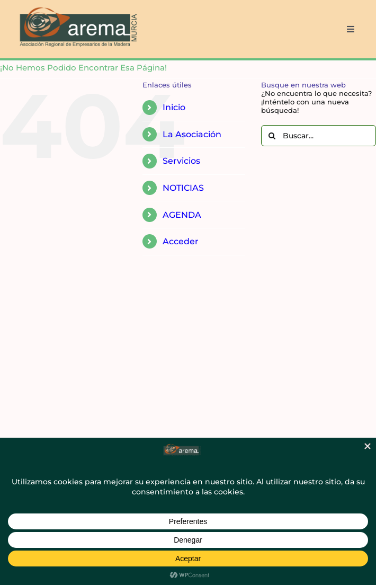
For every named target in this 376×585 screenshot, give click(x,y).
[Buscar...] (318, 135)
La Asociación (192, 134)
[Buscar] (271, 135)
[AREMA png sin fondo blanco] (77, 7)
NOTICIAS (183, 188)
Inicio (174, 107)
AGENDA (182, 215)
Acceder (181, 241)
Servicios (181, 161)
